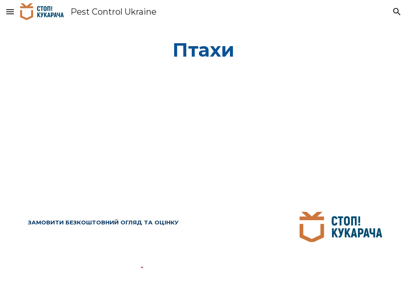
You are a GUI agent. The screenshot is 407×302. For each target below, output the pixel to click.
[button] (10, 11)
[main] (203, 50)
